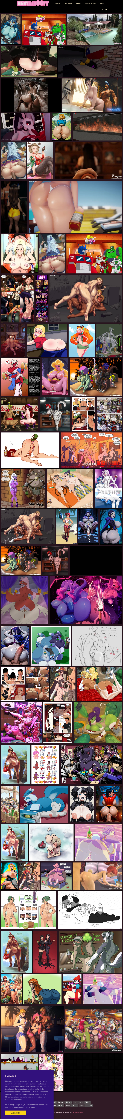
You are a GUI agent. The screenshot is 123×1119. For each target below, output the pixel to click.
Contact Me (78, 1112)
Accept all (15, 1113)
